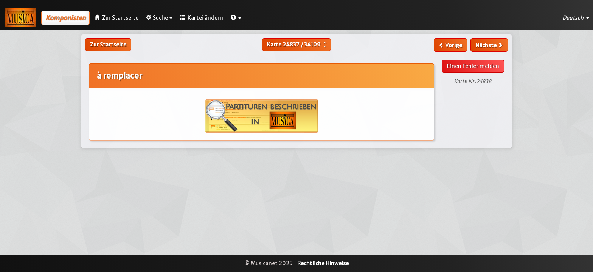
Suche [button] (159, 17)
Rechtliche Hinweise (323, 263)
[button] (236, 17)
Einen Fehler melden (473, 66)
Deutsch (575, 17)
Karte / (297, 44)
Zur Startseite (108, 44)
